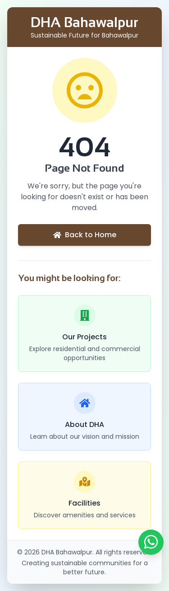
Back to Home (84, 235)
